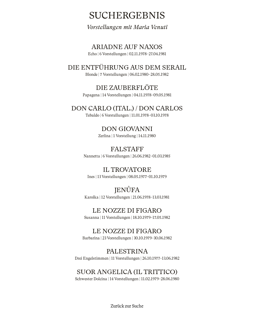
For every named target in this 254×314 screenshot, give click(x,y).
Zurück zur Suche (127, 306)
